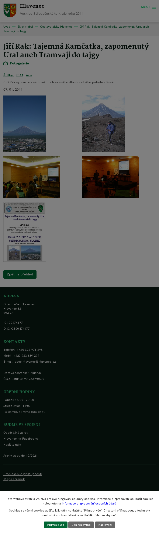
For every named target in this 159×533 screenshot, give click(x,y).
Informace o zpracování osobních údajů (89, 503)
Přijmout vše (54, 525)
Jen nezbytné (81, 525)
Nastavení (106, 525)
